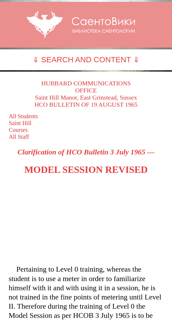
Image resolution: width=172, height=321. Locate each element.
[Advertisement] (86, 220)
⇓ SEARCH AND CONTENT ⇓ (86, 59)
